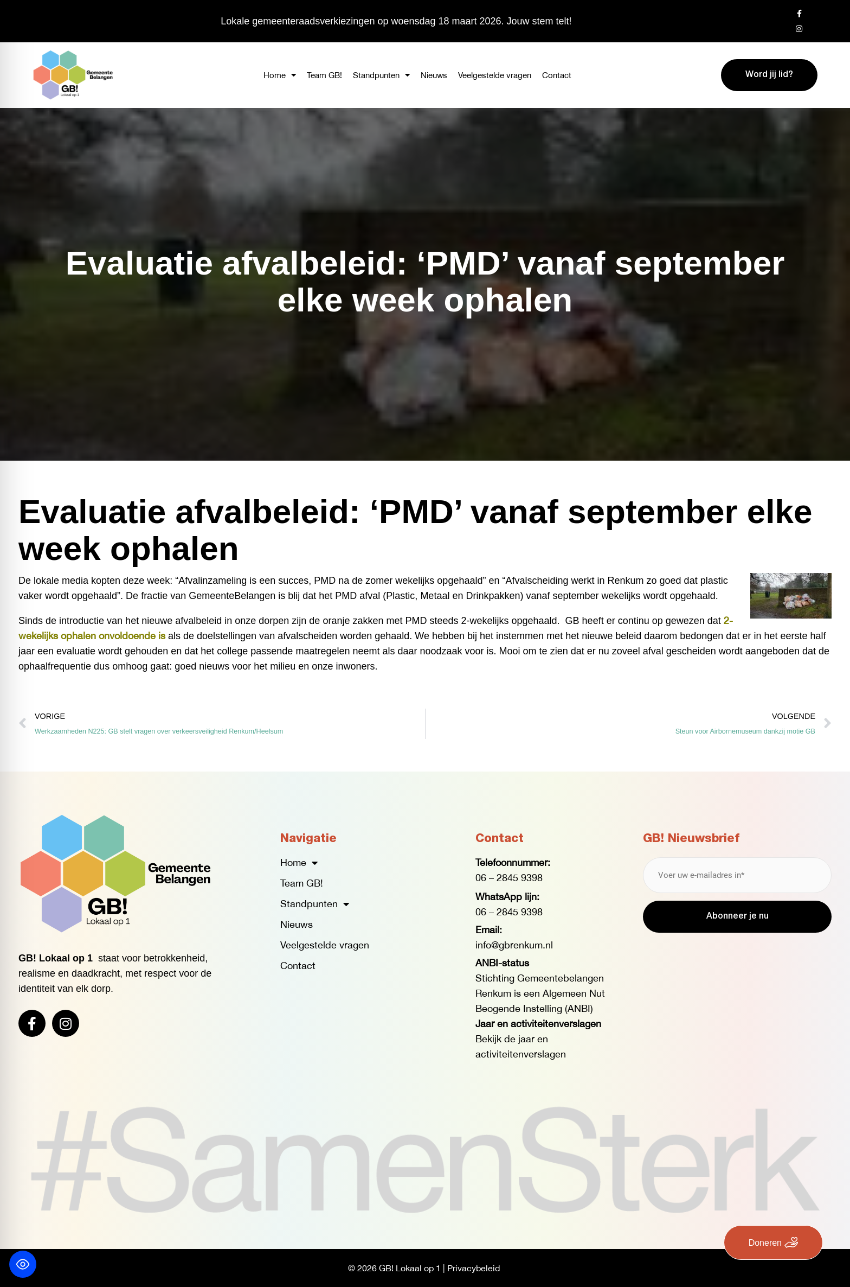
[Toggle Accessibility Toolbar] (22, 1264)
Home (279, 75)
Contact (556, 75)
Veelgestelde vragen (494, 75)
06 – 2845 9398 (509, 877)
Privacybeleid (473, 1268)
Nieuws (434, 75)
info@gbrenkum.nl (514, 945)
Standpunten (381, 75)
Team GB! (324, 75)
